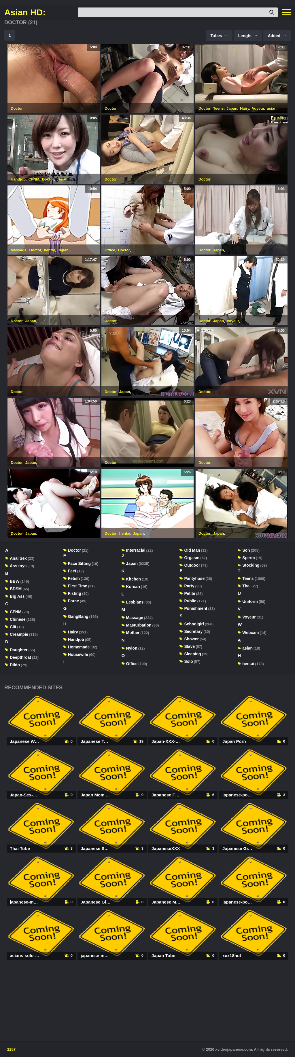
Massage (19, 250)
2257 (11, 1049)
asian (271, 108)
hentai (49, 250)
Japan (231, 108)
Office (110, 250)
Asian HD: (25, 12)
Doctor (16, 108)
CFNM (34, 179)
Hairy (244, 108)
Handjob (18, 179)
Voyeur (258, 108)
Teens (218, 108)
